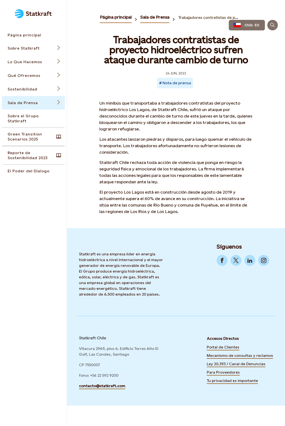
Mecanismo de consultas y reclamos (240, 355)
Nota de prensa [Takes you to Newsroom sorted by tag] (176, 83)
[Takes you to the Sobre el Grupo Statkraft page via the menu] (33, 118)
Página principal (116, 17)
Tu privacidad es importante (232, 380)
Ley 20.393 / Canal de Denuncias (236, 364)
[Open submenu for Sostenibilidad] (33, 89)
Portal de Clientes (223, 347)
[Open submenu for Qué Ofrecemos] (33, 75)
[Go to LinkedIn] (249, 260)
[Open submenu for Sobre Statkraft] (33, 48)
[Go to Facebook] (222, 260)
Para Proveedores (223, 372)
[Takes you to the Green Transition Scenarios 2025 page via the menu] (33, 136)
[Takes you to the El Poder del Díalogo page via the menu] (33, 171)
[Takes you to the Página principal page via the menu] (33, 35)
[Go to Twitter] (235, 260)
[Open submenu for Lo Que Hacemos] (33, 62)
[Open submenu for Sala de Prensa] (33, 103)
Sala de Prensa (154, 17)
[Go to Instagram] (263, 260)
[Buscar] (272, 25)
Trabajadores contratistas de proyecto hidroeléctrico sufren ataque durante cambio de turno (209, 17)
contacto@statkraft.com (102, 386)
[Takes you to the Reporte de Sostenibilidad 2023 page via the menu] (33, 155)
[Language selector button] (247, 25)
